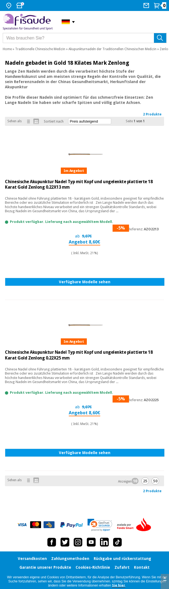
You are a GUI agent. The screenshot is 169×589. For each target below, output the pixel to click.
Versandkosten (32, 558)
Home (7, 49)
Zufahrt (122, 567)
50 (155, 481)
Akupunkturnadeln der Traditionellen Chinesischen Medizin (112, 49)
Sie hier (118, 585)
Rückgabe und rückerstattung (122, 558)
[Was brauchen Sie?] (85, 38)
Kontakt (142, 567)
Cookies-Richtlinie (93, 567)
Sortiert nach (54, 121)
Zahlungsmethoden (70, 558)
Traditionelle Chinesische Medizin (40, 49)
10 (135, 481)
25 (145, 481)
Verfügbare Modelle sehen (84, 282)
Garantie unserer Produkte (45, 567)
